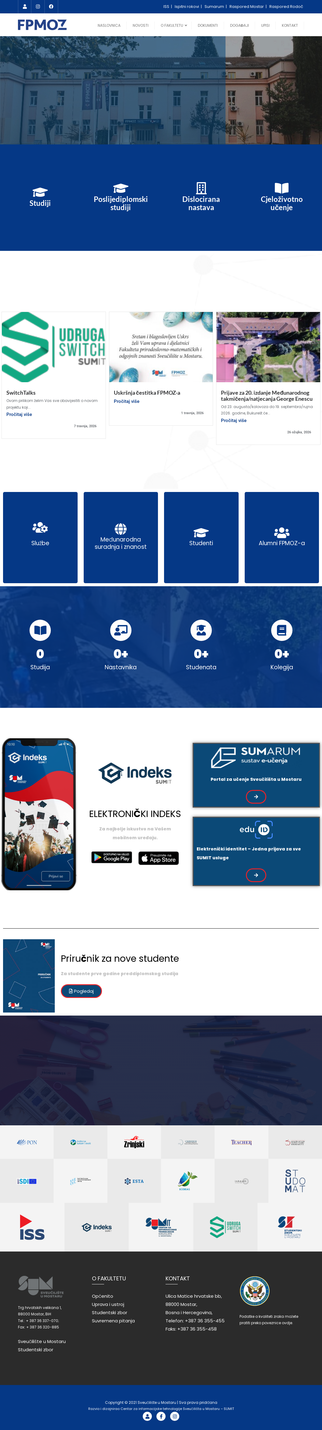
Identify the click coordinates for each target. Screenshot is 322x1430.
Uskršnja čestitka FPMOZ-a (147, 392)
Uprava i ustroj (108, 1304)
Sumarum (215, 6)
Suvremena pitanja (113, 1320)
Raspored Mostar (247, 6)
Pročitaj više (19, 414)
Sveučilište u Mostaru (42, 1341)
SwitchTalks (21, 392)
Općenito (102, 1296)
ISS (166, 6)
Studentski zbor (35, 1349)
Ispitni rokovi (187, 6)
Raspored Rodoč (286, 6)
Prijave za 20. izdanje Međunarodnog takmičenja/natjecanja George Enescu (267, 395)
